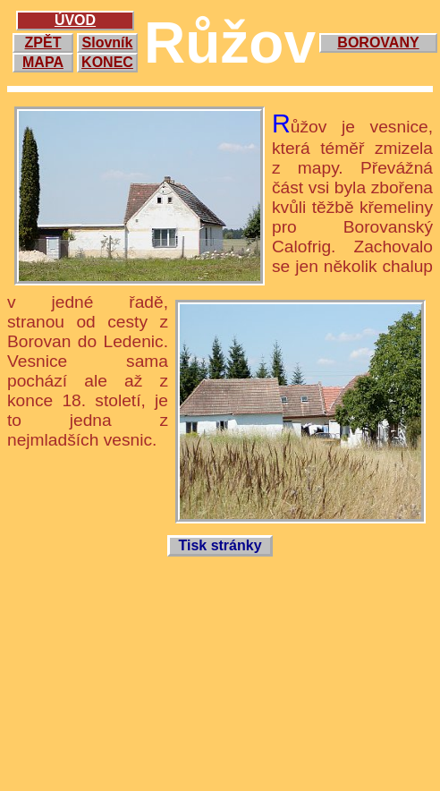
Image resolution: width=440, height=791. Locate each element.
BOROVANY (378, 42)
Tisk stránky (219, 545)
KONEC (107, 62)
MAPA (42, 62)
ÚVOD (75, 20)
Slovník (107, 42)
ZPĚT (43, 42)
